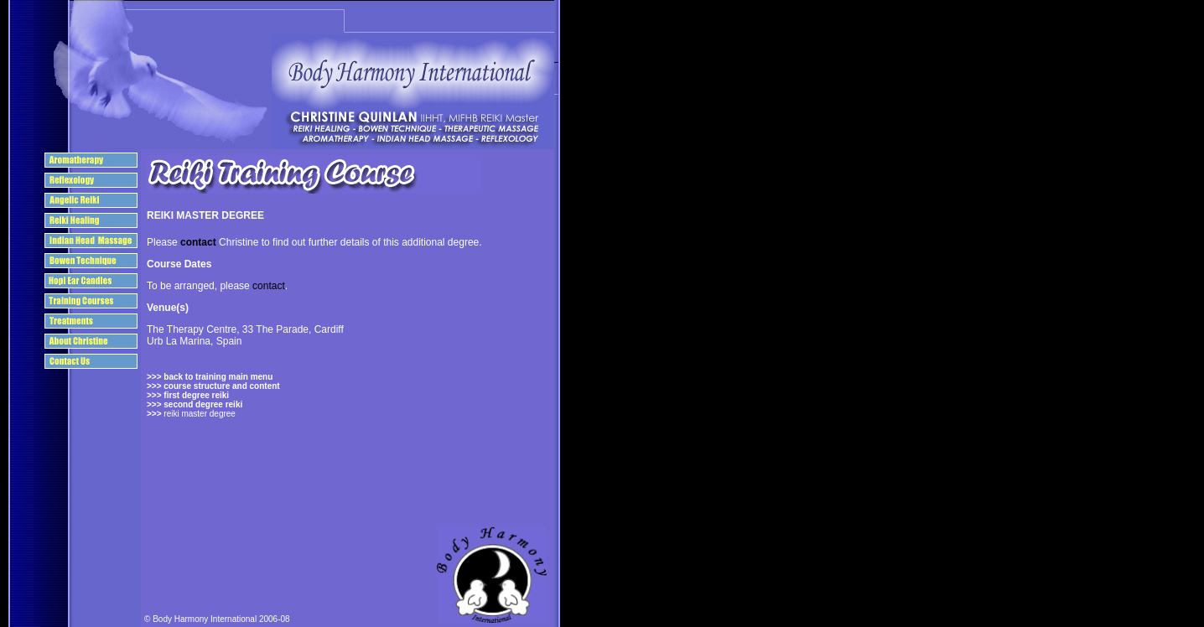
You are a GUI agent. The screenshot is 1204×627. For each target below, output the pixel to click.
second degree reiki (202, 404)
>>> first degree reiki (188, 395)
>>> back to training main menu (209, 376)
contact (198, 242)
